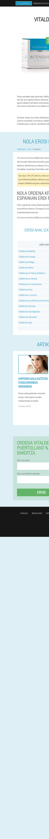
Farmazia (24, 513)
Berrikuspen (37, 513)
